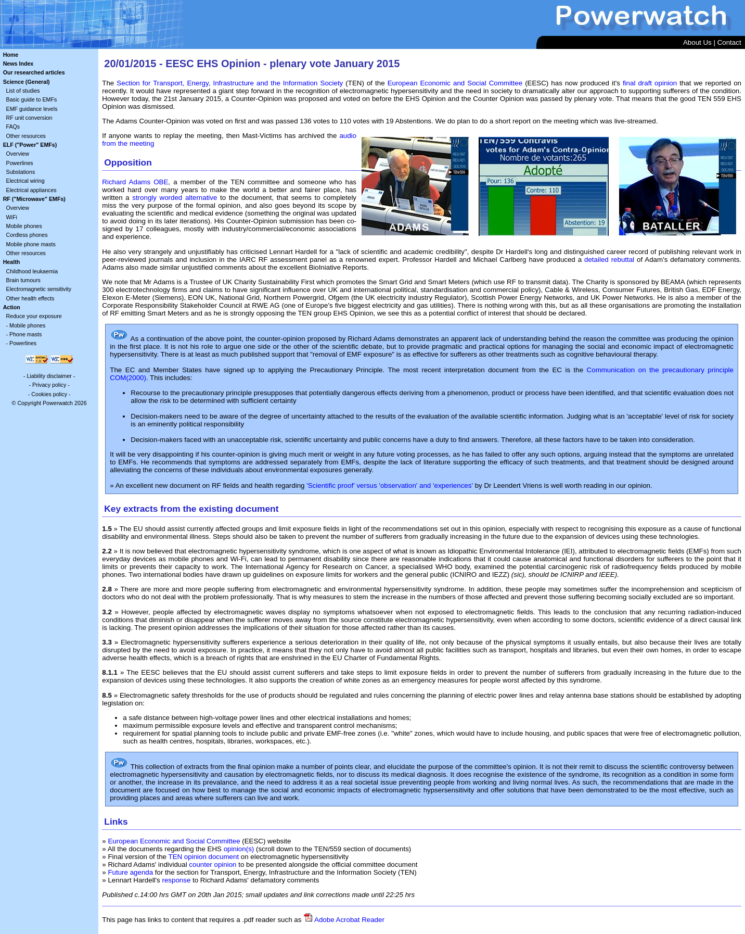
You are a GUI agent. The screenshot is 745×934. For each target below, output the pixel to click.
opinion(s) (239, 849)
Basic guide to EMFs (31, 99)
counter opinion (212, 864)
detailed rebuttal (609, 259)
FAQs (13, 126)
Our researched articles (34, 72)
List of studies (23, 90)
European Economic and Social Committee (455, 83)
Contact (729, 42)
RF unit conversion (29, 118)
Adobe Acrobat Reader (349, 920)
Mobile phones (24, 226)
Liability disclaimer (49, 376)
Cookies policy (49, 394)
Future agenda (130, 872)
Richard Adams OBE (135, 182)
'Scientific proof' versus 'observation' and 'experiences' (389, 485)
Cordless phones (27, 235)
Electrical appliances (31, 190)
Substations (20, 172)
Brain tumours (23, 280)
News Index (18, 63)
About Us (697, 42)
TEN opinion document (204, 857)
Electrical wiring (25, 181)
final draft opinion (650, 83)
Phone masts (25, 334)
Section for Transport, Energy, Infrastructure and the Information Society (230, 83)
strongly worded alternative (174, 197)
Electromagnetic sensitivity (39, 289)
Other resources (26, 136)
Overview (17, 153)
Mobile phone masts (31, 244)
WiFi (11, 217)
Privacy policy (49, 385)
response (176, 880)
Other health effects (30, 298)
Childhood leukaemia (32, 271)
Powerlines (19, 163)
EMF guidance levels (32, 109)
